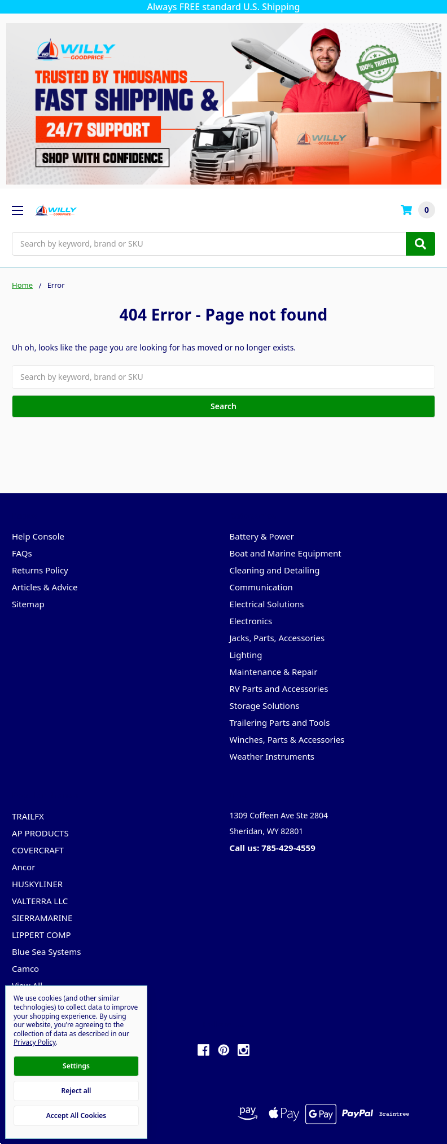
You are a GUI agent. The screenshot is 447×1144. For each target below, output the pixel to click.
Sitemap (28, 604)
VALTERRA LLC (40, 900)
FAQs (22, 553)
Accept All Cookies (76, 1115)
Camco (25, 968)
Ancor (23, 867)
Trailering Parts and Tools (280, 722)
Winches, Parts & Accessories (287, 739)
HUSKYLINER (37, 883)
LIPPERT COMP (41, 934)
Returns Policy (40, 570)
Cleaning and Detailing (275, 570)
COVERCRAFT (38, 850)
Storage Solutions (265, 705)
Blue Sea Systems (46, 951)
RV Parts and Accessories (279, 688)
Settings (76, 1066)
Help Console (38, 536)
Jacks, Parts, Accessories (277, 637)
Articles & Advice (45, 587)
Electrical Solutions (267, 604)
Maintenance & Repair (274, 671)
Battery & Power (262, 536)
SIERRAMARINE (42, 917)
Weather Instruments (272, 756)
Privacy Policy (35, 1042)
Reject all (76, 1090)
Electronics (251, 620)
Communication (261, 587)
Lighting (246, 654)
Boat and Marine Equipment (285, 553)
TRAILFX (28, 816)
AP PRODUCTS (40, 833)
